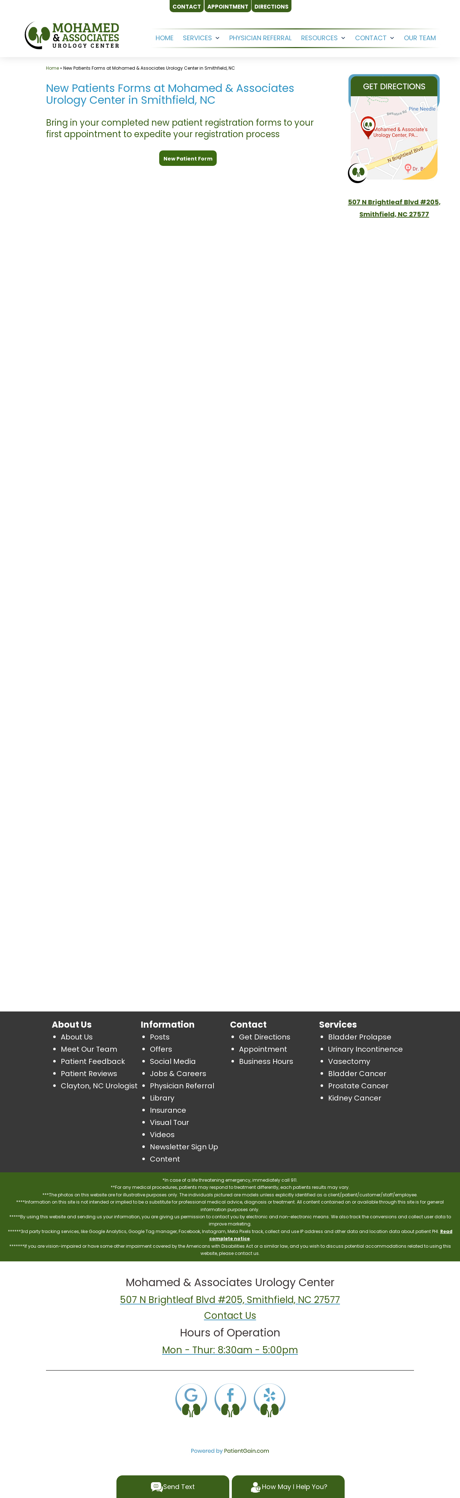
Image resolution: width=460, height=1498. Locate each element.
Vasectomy (349, 1061)
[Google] (191, 1399)
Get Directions (264, 1037)
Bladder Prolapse (359, 1037)
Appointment (263, 1049)
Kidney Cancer (354, 1098)
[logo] (72, 35)
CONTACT (371, 37)
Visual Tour (169, 1122)
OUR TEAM (420, 37)
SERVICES (197, 37)
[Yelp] (269, 1399)
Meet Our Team (89, 1049)
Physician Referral (260, 37)
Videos (162, 1135)
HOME (165, 37)
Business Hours (266, 1061)
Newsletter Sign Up (184, 1147)
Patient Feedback (93, 1061)
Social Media (173, 1061)
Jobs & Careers (178, 1074)
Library (162, 1098)
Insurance (168, 1110)
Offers (161, 1049)
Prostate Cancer (358, 1086)
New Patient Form (188, 158)
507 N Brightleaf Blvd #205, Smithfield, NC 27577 (230, 1299)
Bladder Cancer (357, 1074)
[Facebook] (230, 1399)
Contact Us (230, 1315)
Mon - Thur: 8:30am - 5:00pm (230, 1350)
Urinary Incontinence (365, 1049)
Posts (160, 1037)
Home (52, 68)
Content (165, 1159)
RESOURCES (319, 37)
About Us (77, 1037)
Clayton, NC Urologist (99, 1086)
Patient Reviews (89, 1074)
